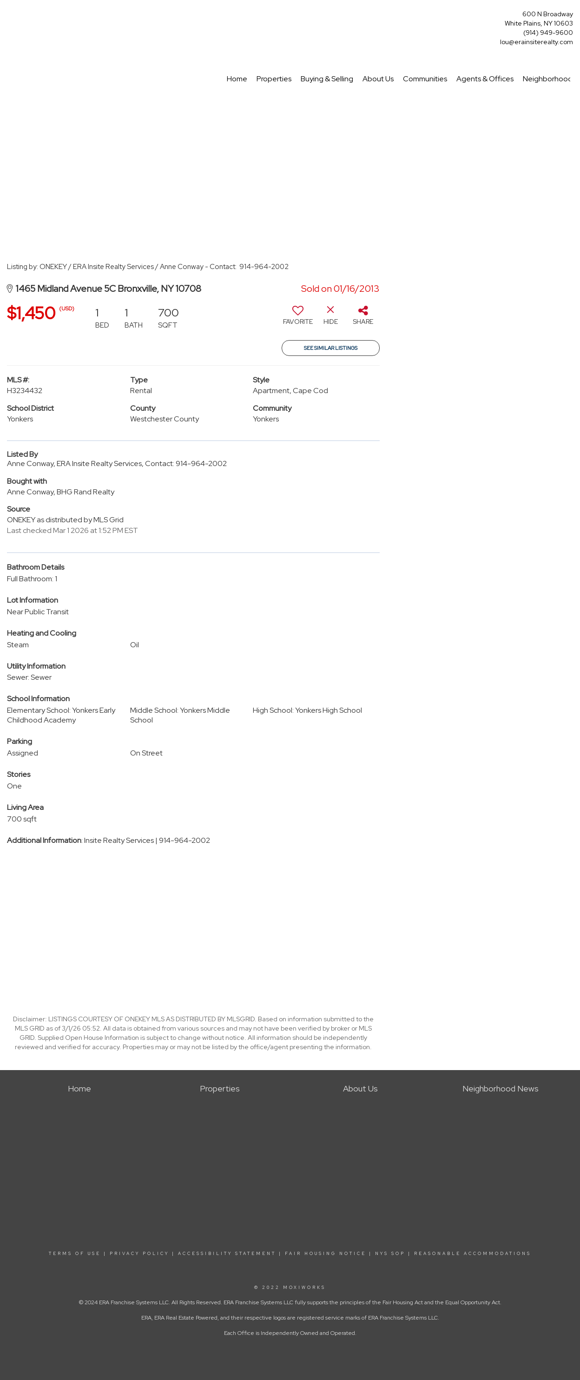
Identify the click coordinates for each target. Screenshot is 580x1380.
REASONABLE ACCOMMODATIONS (471, 1253)
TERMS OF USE (75, 1253)
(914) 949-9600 (548, 32)
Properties (274, 79)
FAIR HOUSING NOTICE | (328, 1253)
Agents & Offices (485, 79)
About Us (378, 79)
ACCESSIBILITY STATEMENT (227, 1253)
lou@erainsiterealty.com (536, 42)
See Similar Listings (330, 348)
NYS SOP (390, 1253)
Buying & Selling (327, 79)
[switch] (298, 319)
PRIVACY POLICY (139, 1253)
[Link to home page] (9, 17)
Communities (425, 79)
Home (237, 79)
